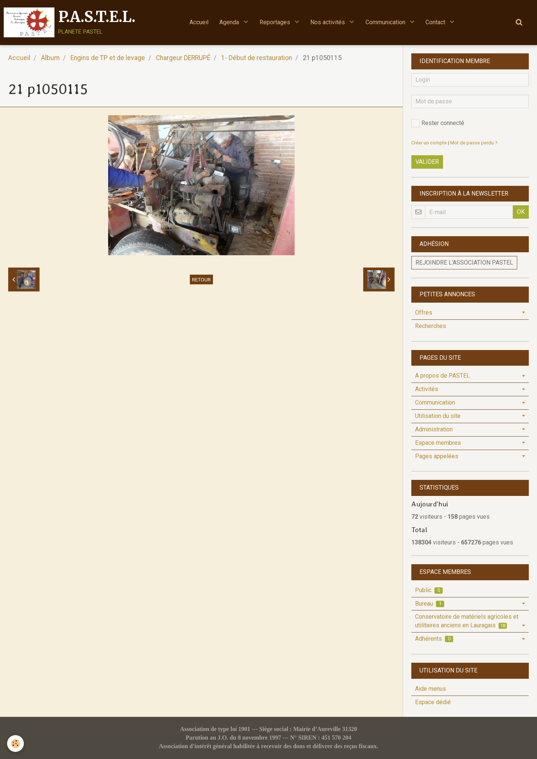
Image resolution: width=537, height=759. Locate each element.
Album (50, 58)
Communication (386, 22)
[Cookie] (15, 743)
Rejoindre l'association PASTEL (464, 262)
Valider (427, 161)
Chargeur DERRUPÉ (183, 58)
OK (521, 211)
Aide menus (430, 688)
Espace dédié (433, 702)
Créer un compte (429, 143)
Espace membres (438, 442)
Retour (201, 279)
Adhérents (434, 638)
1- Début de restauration (256, 58)
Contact (437, 22)
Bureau (429, 603)
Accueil (198, 22)
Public (429, 590)
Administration (434, 429)
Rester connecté (437, 123)
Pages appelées (436, 456)
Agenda (230, 22)
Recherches (430, 325)
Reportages (276, 22)
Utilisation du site (438, 415)
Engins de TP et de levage (107, 58)
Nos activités (329, 22)
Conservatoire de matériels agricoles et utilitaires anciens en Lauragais (466, 621)
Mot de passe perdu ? (473, 143)
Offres (423, 312)
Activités (426, 389)
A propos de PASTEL (442, 375)
